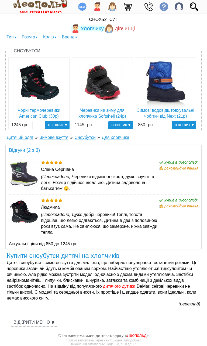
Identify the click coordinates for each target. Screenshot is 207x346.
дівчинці (120, 28)
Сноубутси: (103, 19)
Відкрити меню (33, 322)
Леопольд (137, 335)
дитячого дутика (119, 286)
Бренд (68, 37)
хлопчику (87, 28)
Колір (48, 37)
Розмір (28, 37)
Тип (10, 37)
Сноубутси (27, 51)
